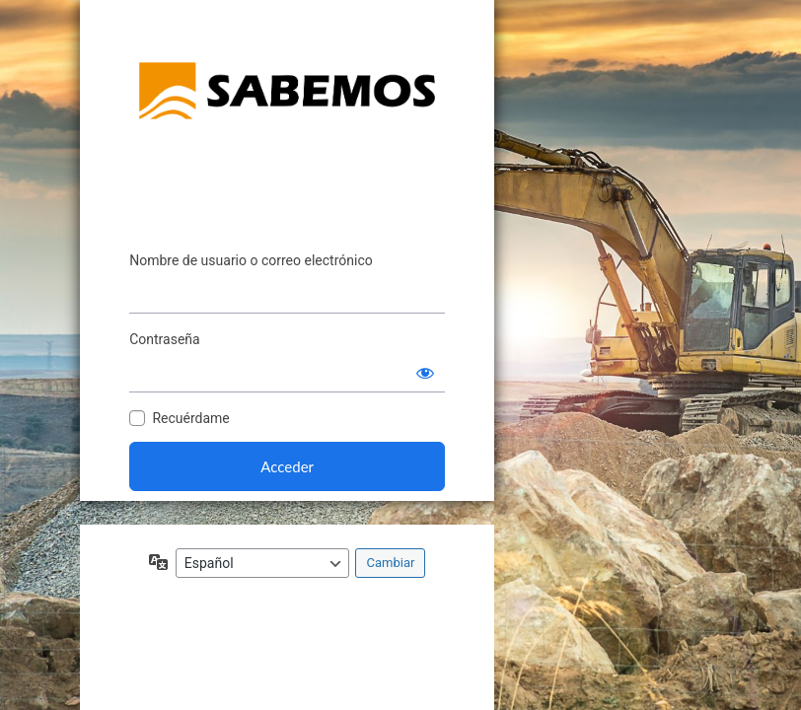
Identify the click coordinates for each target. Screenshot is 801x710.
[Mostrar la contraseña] (425, 372)
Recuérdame (190, 418)
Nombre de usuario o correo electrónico (251, 260)
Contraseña (164, 339)
